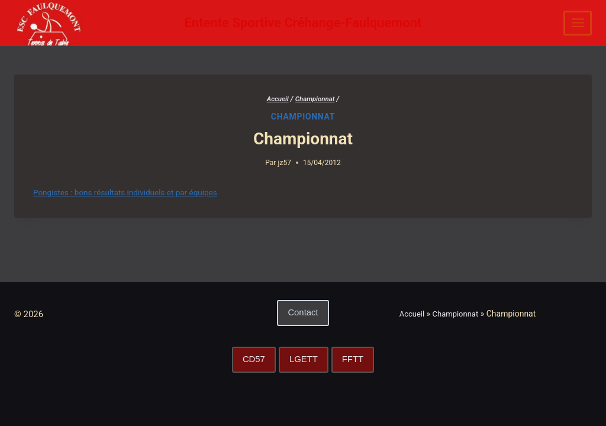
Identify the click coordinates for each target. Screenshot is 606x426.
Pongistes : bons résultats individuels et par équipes (135, 192)
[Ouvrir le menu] (577, 23)
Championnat (303, 116)
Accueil (413, 313)
